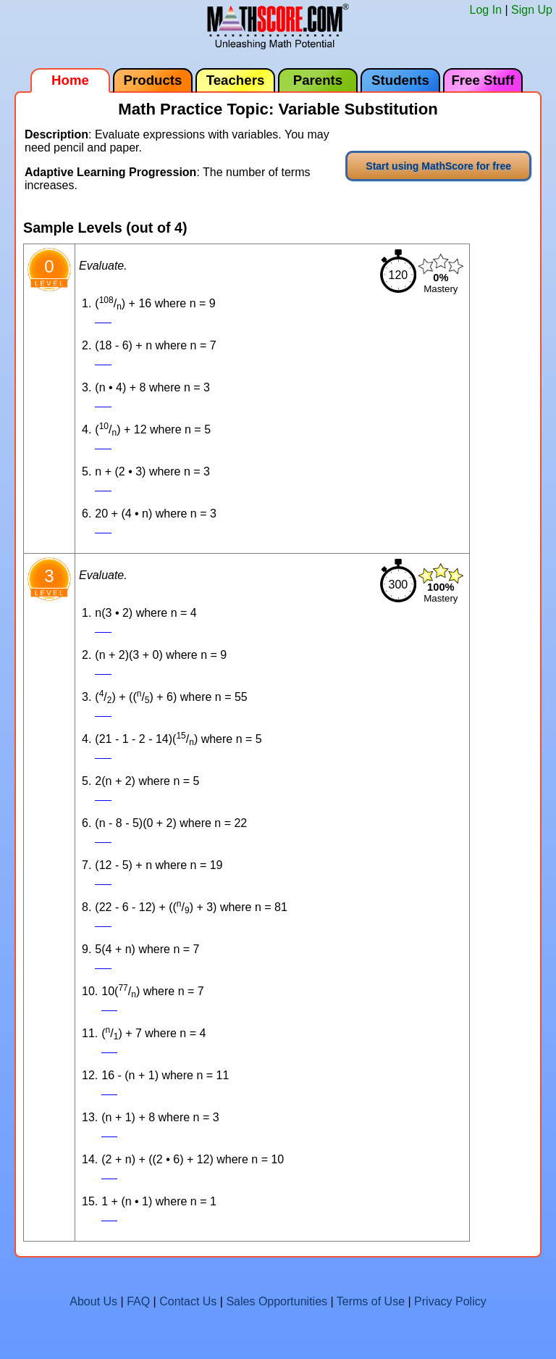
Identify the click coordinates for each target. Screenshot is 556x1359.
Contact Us (187, 1301)
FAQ (138, 1301)
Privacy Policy (450, 1301)
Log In (486, 10)
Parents (317, 80)
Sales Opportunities (276, 1301)
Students (400, 80)
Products (153, 80)
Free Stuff (482, 80)
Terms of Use (371, 1301)
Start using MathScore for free (438, 166)
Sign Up (531, 10)
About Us (93, 1301)
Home (70, 80)
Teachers (235, 80)
